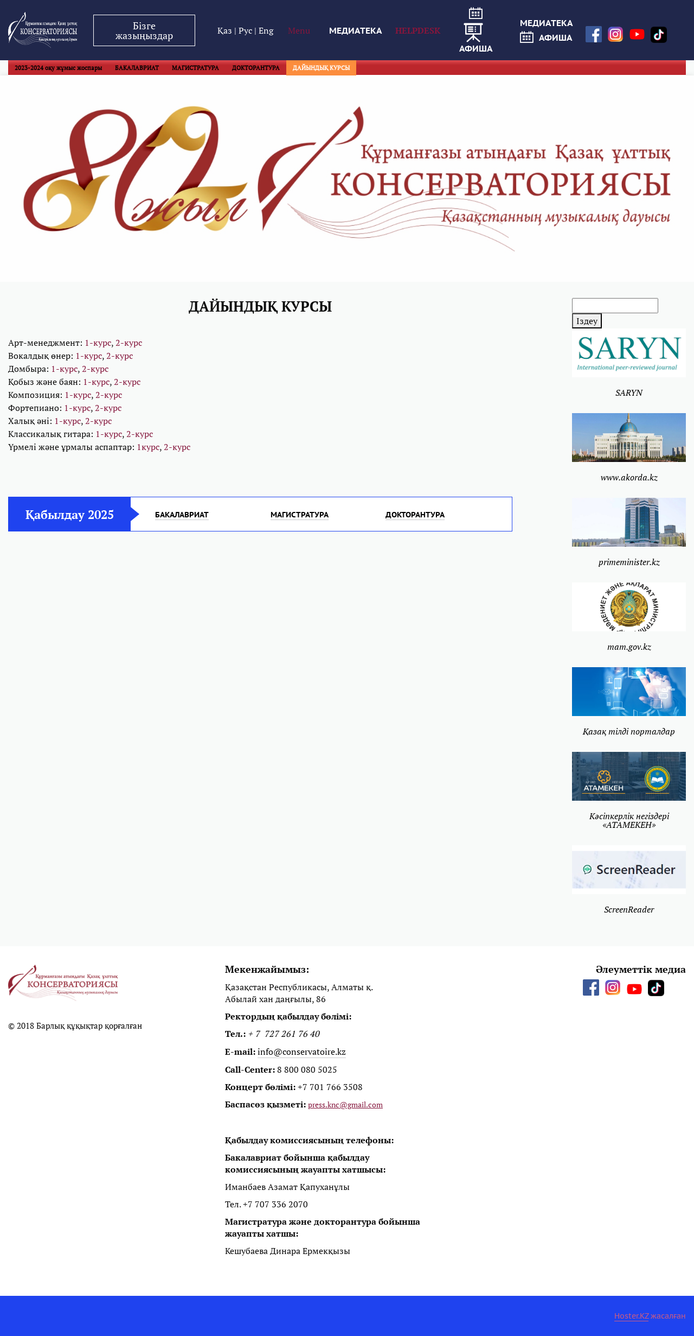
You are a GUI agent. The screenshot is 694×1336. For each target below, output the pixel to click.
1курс (148, 447)
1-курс (98, 343)
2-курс (128, 343)
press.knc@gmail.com (345, 1104)
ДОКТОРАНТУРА (256, 68)
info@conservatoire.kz (302, 1052)
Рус (246, 30)
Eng (266, 30)
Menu (299, 30)
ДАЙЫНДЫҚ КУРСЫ (321, 68)
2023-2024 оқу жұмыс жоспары (58, 68)
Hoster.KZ (631, 1316)
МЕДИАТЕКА (355, 30)
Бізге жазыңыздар (144, 30)
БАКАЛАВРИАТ (137, 68)
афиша (476, 30)
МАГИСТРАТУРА (195, 68)
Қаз (225, 30)
